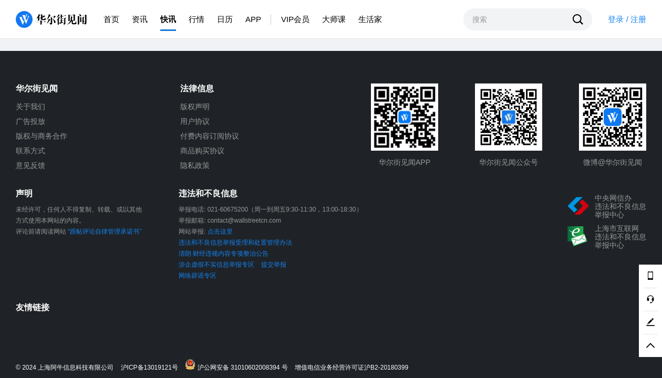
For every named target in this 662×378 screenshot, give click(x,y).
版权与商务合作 (41, 136)
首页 (111, 19)
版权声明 (195, 106)
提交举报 (273, 264)
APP (253, 19)
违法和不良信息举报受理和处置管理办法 (235, 242)
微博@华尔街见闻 (612, 162)
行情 (196, 19)
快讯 (168, 19)
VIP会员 (295, 19)
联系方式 (30, 150)
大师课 (334, 19)
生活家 (370, 19)
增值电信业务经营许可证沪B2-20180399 (351, 367)
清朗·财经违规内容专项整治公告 (223, 253)
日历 (225, 19)
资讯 (140, 19)
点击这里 (220, 231)
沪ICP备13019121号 (152, 367)
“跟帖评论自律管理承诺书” (104, 231)
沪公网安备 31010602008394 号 (239, 365)
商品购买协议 (202, 150)
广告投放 (30, 121)
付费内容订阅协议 (209, 136)
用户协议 (195, 121)
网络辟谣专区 (197, 275)
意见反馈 (30, 165)
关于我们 (30, 106)
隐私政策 (195, 165)
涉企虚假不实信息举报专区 (216, 264)
